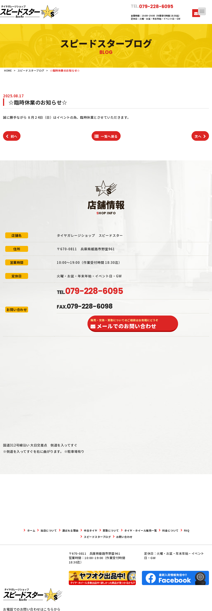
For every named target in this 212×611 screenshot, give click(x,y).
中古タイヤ (107, 530)
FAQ (89, 536)
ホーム (33, 530)
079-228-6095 (26, 585)
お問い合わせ (148, 536)
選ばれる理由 (82, 530)
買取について (132, 530)
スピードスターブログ (115, 536)
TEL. (90, 292)
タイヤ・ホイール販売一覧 (169, 530)
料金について (68, 536)
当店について (55, 530)
